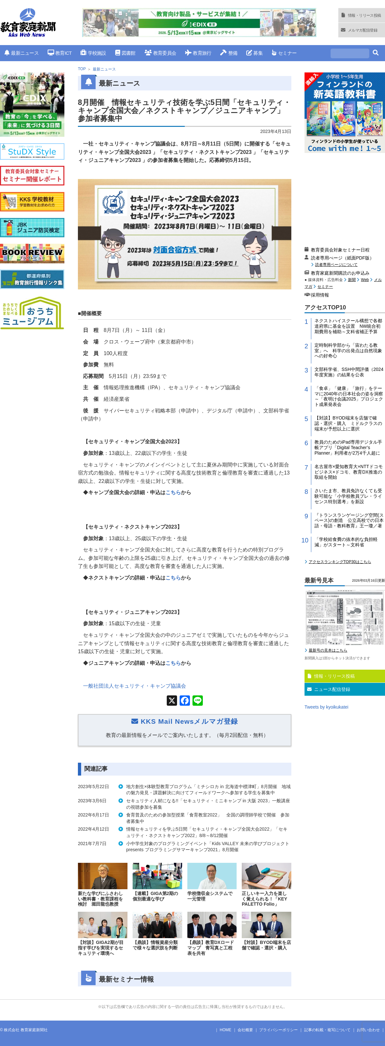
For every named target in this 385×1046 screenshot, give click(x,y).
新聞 (352, 280)
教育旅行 (198, 53)
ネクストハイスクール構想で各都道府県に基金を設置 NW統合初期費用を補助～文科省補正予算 (348, 326)
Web (365, 280)
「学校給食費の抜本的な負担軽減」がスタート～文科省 (346, 542)
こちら (173, 492)
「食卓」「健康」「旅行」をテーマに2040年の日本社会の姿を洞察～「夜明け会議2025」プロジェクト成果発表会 (349, 396)
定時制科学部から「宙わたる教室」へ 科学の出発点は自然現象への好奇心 (348, 351)
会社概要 (245, 1030)
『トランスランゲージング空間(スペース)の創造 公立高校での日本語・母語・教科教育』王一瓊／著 (349, 521)
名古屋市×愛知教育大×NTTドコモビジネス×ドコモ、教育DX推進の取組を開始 (349, 472)
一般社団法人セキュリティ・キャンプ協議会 (134, 686)
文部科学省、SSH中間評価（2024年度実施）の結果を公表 (349, 372)
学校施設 (93, 53)
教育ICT (60, 53)
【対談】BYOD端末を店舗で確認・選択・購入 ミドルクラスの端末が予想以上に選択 (348, 423)
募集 (254, 53)
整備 (228, 53)
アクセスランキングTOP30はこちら (340, 562)
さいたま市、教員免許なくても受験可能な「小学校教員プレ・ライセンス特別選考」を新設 (348, 496)
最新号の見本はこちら (328, 650)
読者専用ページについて (336, 264)
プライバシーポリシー (278, 1030)
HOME (225, 1030)
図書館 (125, 53)
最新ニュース (22, 53)
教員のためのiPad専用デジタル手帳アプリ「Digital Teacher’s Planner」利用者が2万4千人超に (348, 447)
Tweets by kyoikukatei (326, 707)
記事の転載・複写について (327, 1030)
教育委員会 (160, 53)
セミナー (284, 53)
